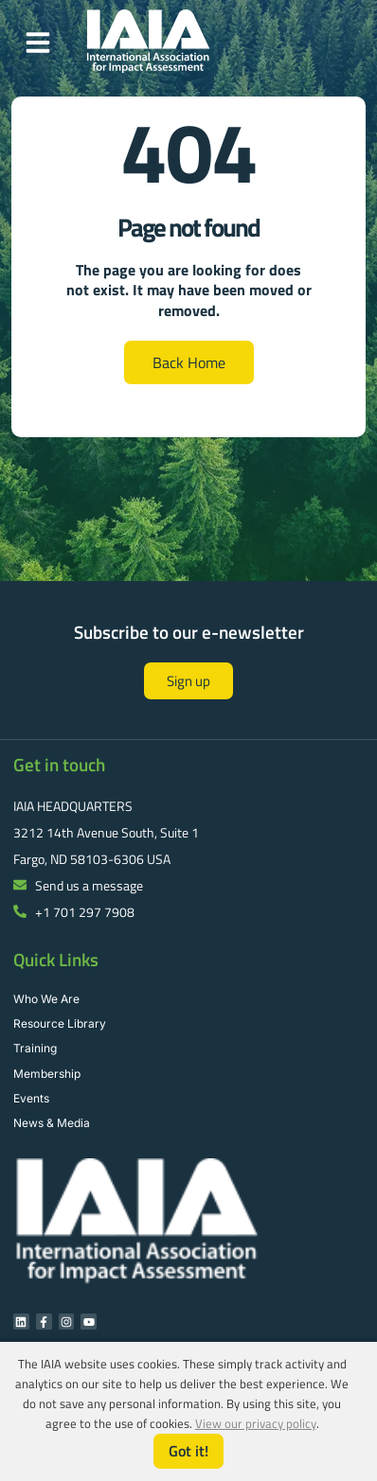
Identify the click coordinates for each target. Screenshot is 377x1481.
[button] (38, 42)
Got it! (188, 1450)
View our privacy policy (255, 1423)
